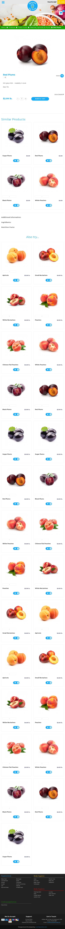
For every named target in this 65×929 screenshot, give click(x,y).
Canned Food (4, 880)
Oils (2, 885)
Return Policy (29, 920)
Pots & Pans (4, 905)
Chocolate (18, 882)
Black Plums (7, 200)
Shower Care (52, 879)
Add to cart (40, 99)
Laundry (51, 892)
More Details (59, 94)
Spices (17, 880)
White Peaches (40, 200)
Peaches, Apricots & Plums (40, 27)
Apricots (6, 275)
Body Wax (51, 880)
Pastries (18, 885)
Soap (35, 879)
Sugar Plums (7, 156)
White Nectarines (9, 320)
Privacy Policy (28, 919)
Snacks (3, 882)
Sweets (3, 884)
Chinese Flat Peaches (10, 365)
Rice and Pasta (4, 887)
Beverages (18, 879)
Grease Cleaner (37, 895)
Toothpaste (36, 884)
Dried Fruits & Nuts (20, 884)
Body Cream (37, 882)
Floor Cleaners (52, 893)
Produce (12, 27)
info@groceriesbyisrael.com (53, 922)
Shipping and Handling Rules (29, 922)
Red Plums (39, 156)
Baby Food (4, 879)
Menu (3, 27)
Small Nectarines (41, 275)
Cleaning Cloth (37, 892)
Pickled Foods (19, 887)
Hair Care (36, 880)
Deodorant (51, 882)
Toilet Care (51, 895)
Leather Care (37, 897)
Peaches (38, 320)
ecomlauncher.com (41, 927)
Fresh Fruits (22, 27)
